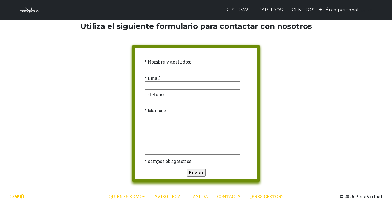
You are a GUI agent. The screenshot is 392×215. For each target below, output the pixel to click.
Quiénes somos (127, 196)
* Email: (153, 78)
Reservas (237, 9)
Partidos (271, 9)
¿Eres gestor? (266, 196)
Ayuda (200, 196)
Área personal (339, 9)
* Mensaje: (156, 110)
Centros (303, 9)
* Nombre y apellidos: (168, 62)
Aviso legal (169, 196)
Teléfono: (154, 94)
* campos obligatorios (168, 161)
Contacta (229, 196)
